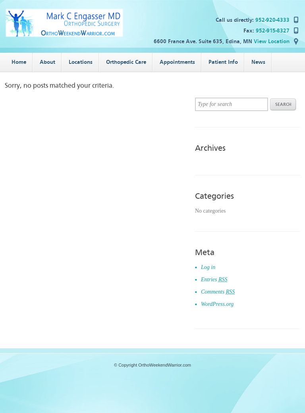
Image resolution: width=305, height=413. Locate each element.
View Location (272, 41)
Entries (214, 279)
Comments (218, 292)
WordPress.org (217, 304)
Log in (208, 267)
